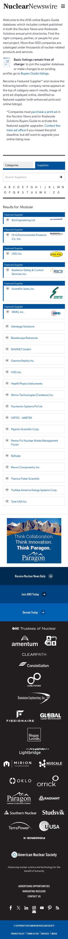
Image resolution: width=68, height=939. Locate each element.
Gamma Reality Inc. (22, 360)
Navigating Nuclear (34, 891)
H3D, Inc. (16, 372)
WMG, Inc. (18, 312)
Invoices (45, 933)
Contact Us (34, 896)
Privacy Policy (17, 933)
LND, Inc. (17, 253)
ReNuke (15, 456)
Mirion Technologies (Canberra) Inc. (32, 395)
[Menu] (62, 6)
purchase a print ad (44, 111)
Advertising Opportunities (34, 886)
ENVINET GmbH (21, 349)
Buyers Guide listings (35, 73)
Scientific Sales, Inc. (23, 288)
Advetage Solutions (22, 326)
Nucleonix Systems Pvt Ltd (26, 406)
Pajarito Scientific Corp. (25, 429)
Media (54, 933)
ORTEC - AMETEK (21, 417)
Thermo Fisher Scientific (25, 478)
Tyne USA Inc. (19, 501)
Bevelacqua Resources (24, 338)
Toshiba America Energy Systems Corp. (34, 490)
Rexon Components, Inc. (25, 467)
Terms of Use (33, 933)
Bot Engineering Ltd (23, 220)
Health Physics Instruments (26, 383)
